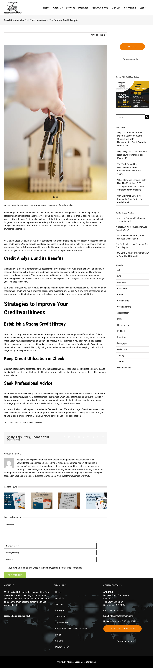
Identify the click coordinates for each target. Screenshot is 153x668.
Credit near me (124, 307)
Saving (120, 355)
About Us (59, 598)
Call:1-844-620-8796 (122, 628)
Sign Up (59, 641)
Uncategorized (124, 367)
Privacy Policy (62, 647)
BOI (119, 276)
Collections (122, 288)
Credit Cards (19, 422)
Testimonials (61, 616)
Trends (120, 361)
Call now (132, 46)
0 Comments (39, 422)
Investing (121, 337)
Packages (60, 610)
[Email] (50, 552)
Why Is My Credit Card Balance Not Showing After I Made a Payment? (132, 154)
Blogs (58, 634)
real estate (122, 349)
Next (102, 35)
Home (58, 592)
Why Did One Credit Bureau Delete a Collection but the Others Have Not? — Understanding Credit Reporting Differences (132, 139)
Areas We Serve (62, 622)
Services (59, 604)
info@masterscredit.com (121, 616)
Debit (119, 319)
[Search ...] (130, 117)
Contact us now (40, 416)
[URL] (50, 559)
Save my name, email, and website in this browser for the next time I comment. (44, 568)
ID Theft (121, 331)
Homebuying (123, 325)
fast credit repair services (16, 397)
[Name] (50, 546)
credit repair (28, 422)
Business (121, 282)
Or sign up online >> (132, 59)
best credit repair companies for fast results (38, 409)
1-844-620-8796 (115, 610)
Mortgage (121, 343)
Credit (12, 422)
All (118, 270)
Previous (94, 35)
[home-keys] (55, 122)
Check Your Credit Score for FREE (71, 628)
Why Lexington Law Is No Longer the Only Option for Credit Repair (129, 199)
